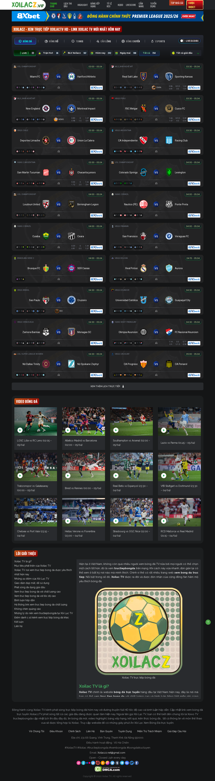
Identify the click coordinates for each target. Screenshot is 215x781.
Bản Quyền (106, 731)
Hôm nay (101, 53)
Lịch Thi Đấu (68, 5)
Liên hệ (18, 626)
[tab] (25, 41)
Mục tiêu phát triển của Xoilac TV (32, 565)
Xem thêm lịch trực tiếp (107, 386)
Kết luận (18, 621)
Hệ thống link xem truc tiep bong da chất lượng (40, 604)
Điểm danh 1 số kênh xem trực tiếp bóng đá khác (41, 617)
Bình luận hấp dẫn (24, 600)
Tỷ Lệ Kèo (109, 5)
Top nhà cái (177, 3)
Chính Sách (74, 731)
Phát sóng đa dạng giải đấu (29, 587)
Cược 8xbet (191, 5)
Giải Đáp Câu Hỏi (176, 731)
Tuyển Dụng (153, 5)
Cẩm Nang (141, 5)
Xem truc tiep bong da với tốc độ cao (35, 596)
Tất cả (149, 53)
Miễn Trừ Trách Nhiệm (149, 731)
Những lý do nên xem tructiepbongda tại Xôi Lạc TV (43, 613)
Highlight (83, 5)
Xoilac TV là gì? (23, 561)
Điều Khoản (56, 731)
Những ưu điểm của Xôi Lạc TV (31, 578)
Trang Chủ (53, 5)
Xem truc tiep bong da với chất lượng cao (37, 591)
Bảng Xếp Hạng (95, 5)
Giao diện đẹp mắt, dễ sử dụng (31, 583)
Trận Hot (49, 53)
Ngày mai (126, 53)
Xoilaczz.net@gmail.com (111, 752)
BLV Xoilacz (75, 53)
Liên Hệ (90, 731)
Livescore (131, 5)
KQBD (120, 5)
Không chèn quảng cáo (27, 609)
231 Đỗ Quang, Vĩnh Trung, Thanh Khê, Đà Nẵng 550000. (112, 737)
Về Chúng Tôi (36, 731)
